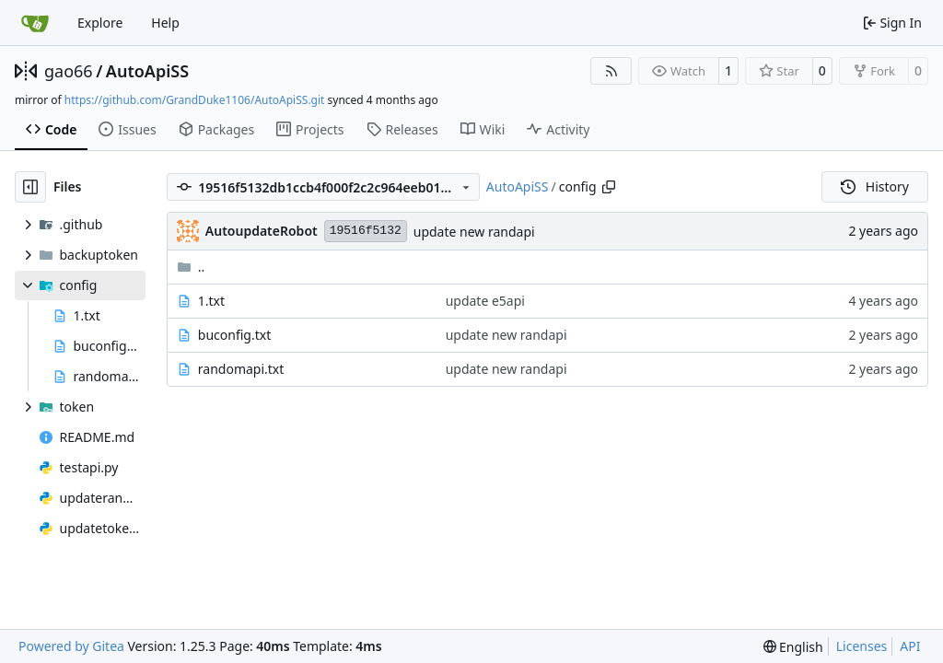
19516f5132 (366, 231)
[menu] (793, 647)
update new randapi (474, 231)
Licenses (862, 646)
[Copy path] (608, 186)
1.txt (211, 300)
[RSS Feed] (611, 71)
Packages (216, 129)
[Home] (35, 23)
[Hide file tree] (30, 187)
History (875, 186)
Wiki (483, 129)
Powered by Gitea (71, 646)
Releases (402, 129)
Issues (127, 129)
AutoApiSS (147, 71)
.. (191, 266)
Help (165, 22)
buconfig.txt (234, 334)
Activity (558, 129)
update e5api (485, 300)
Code (51, 129)
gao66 (68, 71)
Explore (99, 22)
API (910, 646)
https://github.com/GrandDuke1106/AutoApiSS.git (194, 100)
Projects (309, 129)
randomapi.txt (241, 369)
